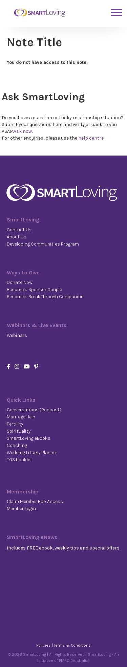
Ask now (23, 131)
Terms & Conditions (72, 645)
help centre (91, 138)
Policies (43, 645)
